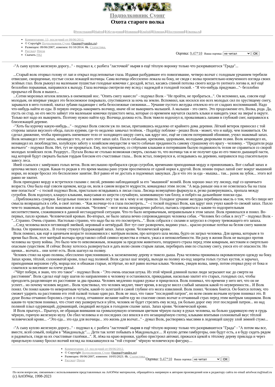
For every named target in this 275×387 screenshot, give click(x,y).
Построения (176, 31)
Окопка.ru (193, 31)
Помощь (159, 31)
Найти (99, 31)
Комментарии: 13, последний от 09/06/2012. (54, 39)
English (145, 31)
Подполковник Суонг (137, 15)
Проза (41, 51)
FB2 (39, 55)
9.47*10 (196, 53)
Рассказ (30, 51)
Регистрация (83, 31)
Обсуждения (114, 31)
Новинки (132, 31)
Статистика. (98, 47)
